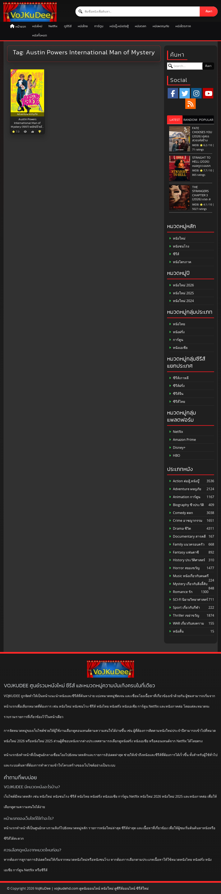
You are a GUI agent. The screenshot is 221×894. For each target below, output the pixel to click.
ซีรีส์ (174, 254)
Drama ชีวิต (180, 528)
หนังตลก (140, 26)
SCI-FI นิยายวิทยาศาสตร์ (188, 599)
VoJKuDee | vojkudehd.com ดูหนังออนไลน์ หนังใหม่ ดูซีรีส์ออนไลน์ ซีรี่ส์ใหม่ (92, 888)
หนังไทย (83, 26)
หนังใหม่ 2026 (181, 285)
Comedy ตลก (181, 513)
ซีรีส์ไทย (177, 401)
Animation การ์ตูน (184, 497)
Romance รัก (181, 592)
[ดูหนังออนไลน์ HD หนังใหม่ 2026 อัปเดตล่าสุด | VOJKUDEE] (30, 12)
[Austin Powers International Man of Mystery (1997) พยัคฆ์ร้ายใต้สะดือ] (27, 92)
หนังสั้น (176, 631)
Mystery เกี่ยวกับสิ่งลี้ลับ (188, 584)
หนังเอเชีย (178, 348)
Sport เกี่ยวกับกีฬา (184, 607)
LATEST (175, 119)
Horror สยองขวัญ (184, 568)
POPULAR (206, 119)
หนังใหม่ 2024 (181, 301)
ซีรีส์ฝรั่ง (177, 386)
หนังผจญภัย (161, 26)
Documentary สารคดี (187, 536)
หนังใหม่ (37, 26)
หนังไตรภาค (183, 26)
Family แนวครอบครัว (186, 544)
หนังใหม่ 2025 (181, 293)
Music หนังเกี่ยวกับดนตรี (189, 576)
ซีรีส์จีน (176, 394)
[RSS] (190, 103)
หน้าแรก (20, 26)
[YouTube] (208, 93)
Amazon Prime (182, 439)
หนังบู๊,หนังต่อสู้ (119, 26)
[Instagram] (196, 93)
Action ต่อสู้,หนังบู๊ (184, 481)
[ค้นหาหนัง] (137, 11)
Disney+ (177, 447)
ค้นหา (209, 11)
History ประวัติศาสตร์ (187, 560)
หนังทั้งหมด (39, 35)
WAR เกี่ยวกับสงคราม (186, 623)
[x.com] (184, 93)
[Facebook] (173, 93)
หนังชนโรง (179, 246)
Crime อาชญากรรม (185, 520)
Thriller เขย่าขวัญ (184, 615)
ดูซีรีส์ (68, 26)
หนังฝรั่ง (177, 332)
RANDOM (190, 119)
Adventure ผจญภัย (185, 489)
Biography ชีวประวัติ (186, 505)
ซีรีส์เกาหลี (179, 378)
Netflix (53, 26)
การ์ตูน (98, 26)
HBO (174, 455)
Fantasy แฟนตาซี (184, 552)
